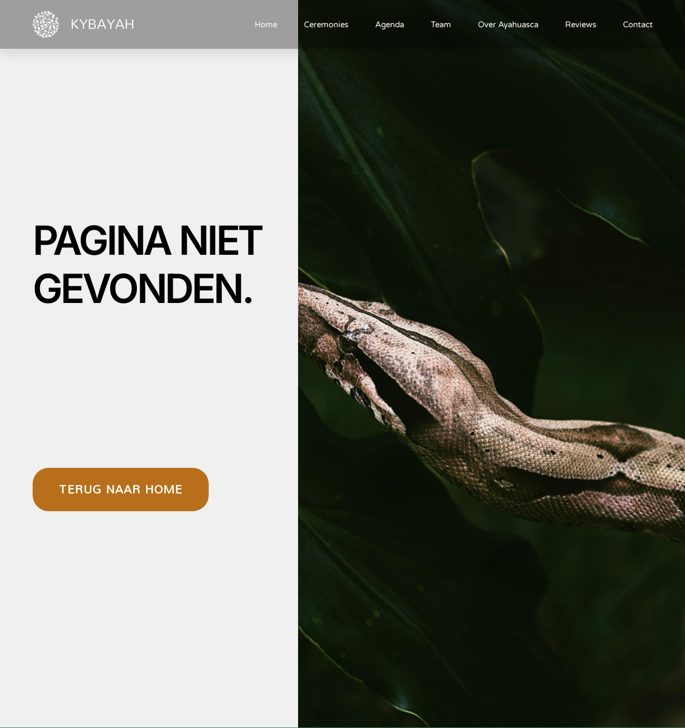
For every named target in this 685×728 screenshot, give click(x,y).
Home (266, 24)
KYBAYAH (102, 23)
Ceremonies (326, 24)
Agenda (389, 24)
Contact (638, 24)
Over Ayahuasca (508, 24)
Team (441, 24)
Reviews (580, 24)
